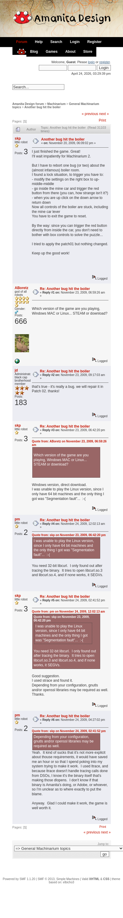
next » (104, 114)
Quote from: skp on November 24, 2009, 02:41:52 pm (69, 731)
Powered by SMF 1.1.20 (19, 879)
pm (17, 519)
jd (16, 370)
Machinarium (56, 104)
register (104, 62)
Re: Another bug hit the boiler (65, 289)
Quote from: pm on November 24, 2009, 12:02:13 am (68, 611)
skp (18, 138)
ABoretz (21, 288)
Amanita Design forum (28, 104)
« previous (90, 114)
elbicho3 (68, 882)
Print (102, 120)
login (91, 62)
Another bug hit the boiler (42, 107)
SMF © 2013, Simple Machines (58, 879)
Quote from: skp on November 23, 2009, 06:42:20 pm (69, 535)
